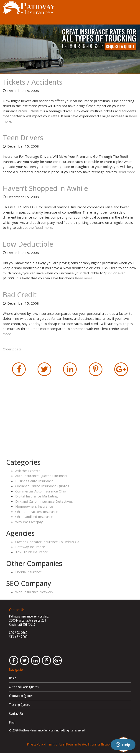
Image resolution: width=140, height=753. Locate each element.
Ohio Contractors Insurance (36, 511)
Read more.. (127, 172)
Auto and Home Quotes (23, 687)
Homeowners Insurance (34, 506)
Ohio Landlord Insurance (34, 516)
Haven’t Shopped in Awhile (45, 188)
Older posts (12, 349)
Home (12, 678)
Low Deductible (28, 244)
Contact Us (16, 713)
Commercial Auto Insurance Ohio (40, 491)
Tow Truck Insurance (31, 552)
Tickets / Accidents (32, 82)
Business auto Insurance (34, 481)
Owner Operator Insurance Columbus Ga (47, 541)
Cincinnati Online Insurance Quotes (42, 486)
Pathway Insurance (30, 546)
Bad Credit (20, 294)
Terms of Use (55, 744)
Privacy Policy (36, 744)
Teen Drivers (23, 137)
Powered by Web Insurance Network (89, 744)
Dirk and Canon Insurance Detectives (44, 501)
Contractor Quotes (21, 696)
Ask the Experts (27, 470)
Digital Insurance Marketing (36, 496)
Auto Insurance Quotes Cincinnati (41, 475)
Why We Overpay (29, 521)
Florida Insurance (28, 572)
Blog (12, 722)
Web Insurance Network (34, 592)
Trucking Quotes (19, 704)
